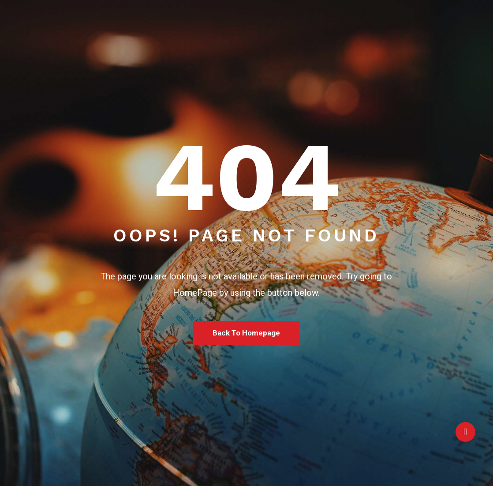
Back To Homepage (246, 332)
